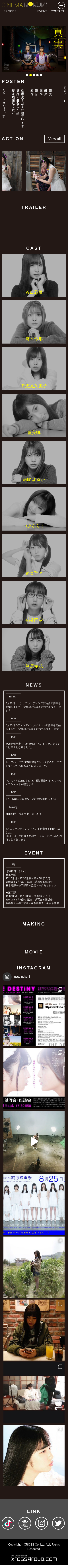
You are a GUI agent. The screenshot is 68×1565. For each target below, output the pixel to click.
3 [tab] (34, 75)
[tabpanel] (34, 49)
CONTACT (57, 11)
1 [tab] (27, 75)
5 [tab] (41, 75)
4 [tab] (37, 75)
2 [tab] (30, 75)
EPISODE (9, 11)
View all (54, 139)
